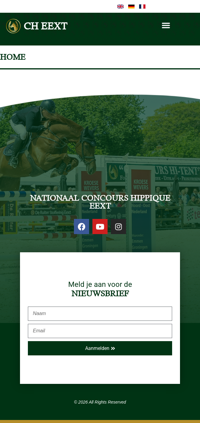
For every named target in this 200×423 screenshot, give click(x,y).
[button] (165, 25)
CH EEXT (45, 26)
